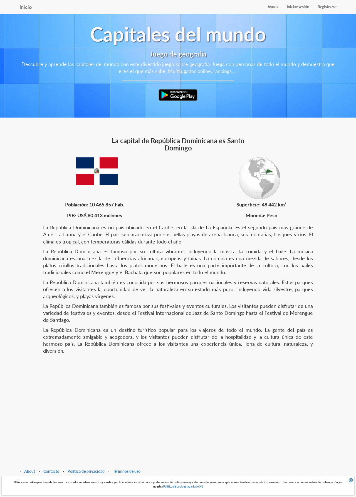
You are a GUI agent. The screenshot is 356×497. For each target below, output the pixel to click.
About (29, 471)
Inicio (25, 7)
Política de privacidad (86, 471)
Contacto (51, 471)
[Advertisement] (178, 402)
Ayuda (273, 6)
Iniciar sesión (298, 6)
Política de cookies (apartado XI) (183, 486)
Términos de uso (126, 471)
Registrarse (327, 6)
